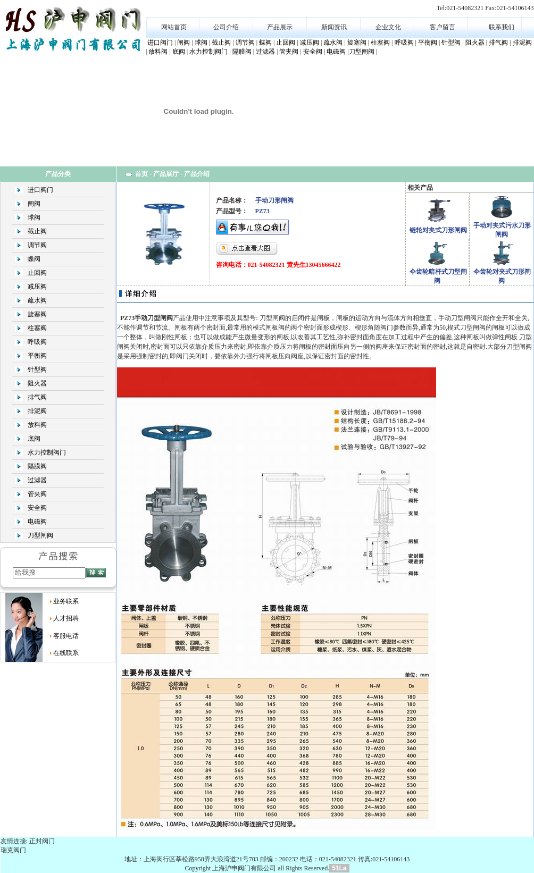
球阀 (201, 42)
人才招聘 (66, 618)
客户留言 (442, 27)
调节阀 (245, 42)
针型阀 (451, 42)
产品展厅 (166, 174)
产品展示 (280, 27)
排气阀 (498, 42)
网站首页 (174, 27)
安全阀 (312, 51)
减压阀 (309, 42)
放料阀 (158, 51)
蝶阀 (265, 42)
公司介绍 (226, 27)
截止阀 (221, 42)
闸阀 (183, 42)
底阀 (178, 51)
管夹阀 (288, 51)
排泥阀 (522, 42)
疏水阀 (333, 42)
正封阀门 (42, 841)
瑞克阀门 (13, 850)
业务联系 (66, 601)
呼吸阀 (404, 42)
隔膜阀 (242, 51)
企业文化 (388, 27)
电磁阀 (336, 51)
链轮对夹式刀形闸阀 (438, 230)
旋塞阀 (356, 42)
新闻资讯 (334, 27)
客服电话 (66, 636)
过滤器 (265, 51)
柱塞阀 (380, 42)
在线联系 (66, 653)
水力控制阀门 (208, 51)
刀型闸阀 (361, 51)
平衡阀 (427, 42)
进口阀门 (160, 42)
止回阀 (285, 42)
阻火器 (475, 42)
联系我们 (501, 27)
